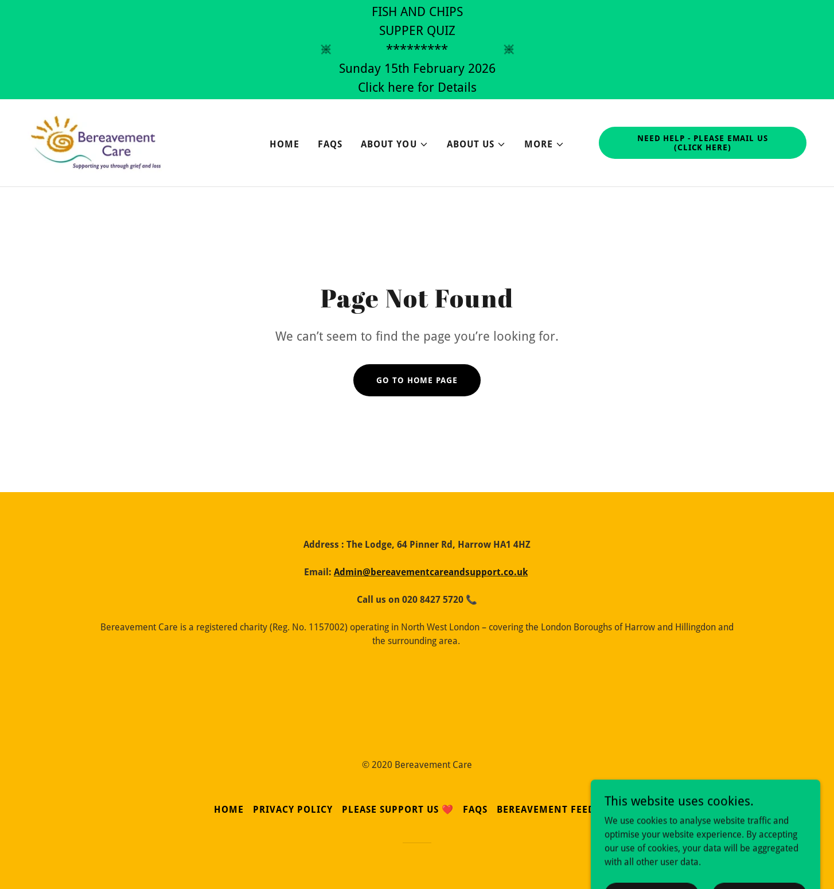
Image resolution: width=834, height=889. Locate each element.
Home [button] (229, 809)
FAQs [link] (330, 144)
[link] (96, 142)
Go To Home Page (416, 380)
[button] (394, 144)
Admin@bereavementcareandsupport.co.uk (431, 572)
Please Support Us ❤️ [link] (398, 809)
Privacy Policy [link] (293, 809)
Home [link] (284, 144)
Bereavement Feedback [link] (558, 809)
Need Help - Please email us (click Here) (702, 143)
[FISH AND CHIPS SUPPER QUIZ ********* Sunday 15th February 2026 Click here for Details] (417, 49)
